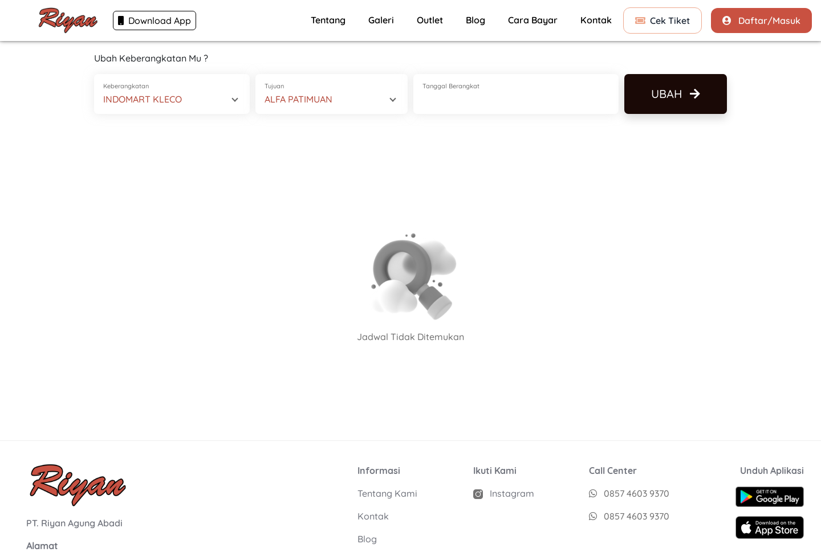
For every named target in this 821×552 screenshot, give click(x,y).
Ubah (675, 94)
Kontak (596, 20)
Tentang (328, 20)
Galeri (381, 20)
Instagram (503, 493)
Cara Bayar (533, 20)
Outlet (430, 20)
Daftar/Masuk (761, 20)
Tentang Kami (387, 493)
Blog (475, 20)
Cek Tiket (662, 20)
